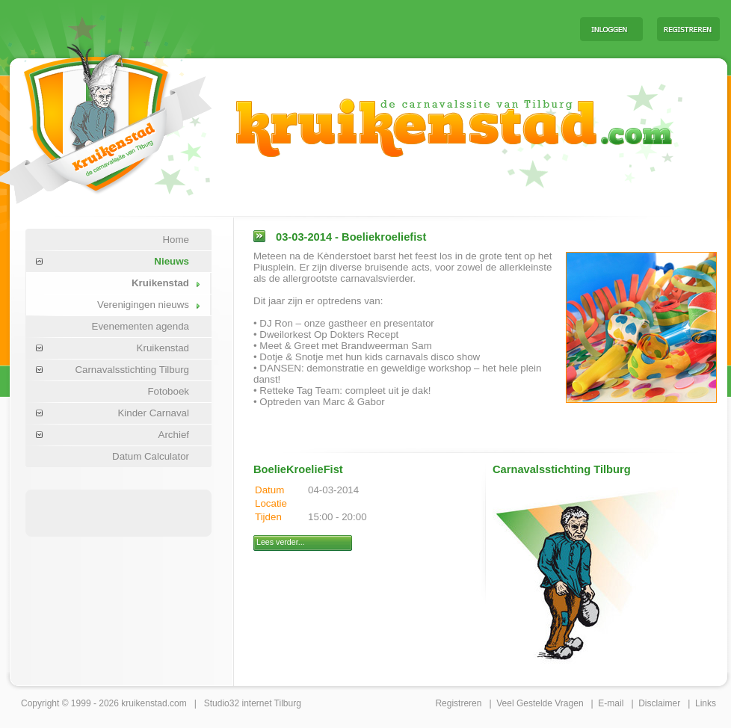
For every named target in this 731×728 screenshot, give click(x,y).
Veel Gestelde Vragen (539, 703)
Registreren (458, 703)
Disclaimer (659, 703)
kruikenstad (144, 703)
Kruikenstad (160, 283)
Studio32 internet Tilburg (252, 703)
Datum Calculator (150, 456)
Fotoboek (168, 391)
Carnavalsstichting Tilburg (132, 369)
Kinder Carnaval (153, 413)
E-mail (610, 703)
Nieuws (171, 261)
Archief (173, 434)
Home (175, 239)
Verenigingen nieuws (143, 304)
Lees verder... (280, 541)
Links (705, 703)
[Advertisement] (383, 28)
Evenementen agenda (140, 326)
